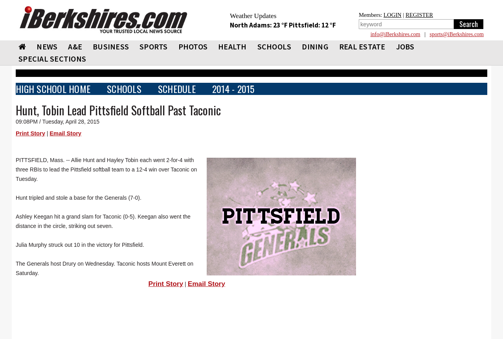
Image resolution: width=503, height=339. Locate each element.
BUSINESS (111, 46)
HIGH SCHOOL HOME (53, 89)
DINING (315, 46)
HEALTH (232, 46)
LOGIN (393, 15)
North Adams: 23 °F (259, 25)
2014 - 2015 (233, 89)
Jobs (405, 46)
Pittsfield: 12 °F (312, 25)
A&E (75, 46)
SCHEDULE (177, 89)
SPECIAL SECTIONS (52, 59)
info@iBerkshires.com (395, 34)
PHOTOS (193, 46)
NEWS (47, 46)
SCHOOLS (274, 46)
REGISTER (419, 15)
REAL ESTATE (362, 46)
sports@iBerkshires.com (457, 34)
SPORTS (154, 46)
